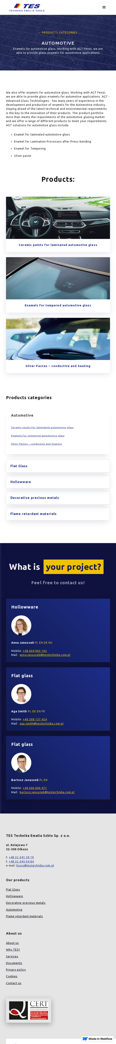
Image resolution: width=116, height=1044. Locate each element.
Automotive (14, 909)
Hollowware (14, 896)
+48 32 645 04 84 (21, 861)
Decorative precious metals (26, 902)
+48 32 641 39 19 (21, 857)
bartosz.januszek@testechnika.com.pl (47, 792)
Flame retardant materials (24, 916)
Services (12, 956)
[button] (104, 7)
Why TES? (13, 949)
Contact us (14, 983)
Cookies (11, 976)
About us (12, 943)
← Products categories (56, 32)
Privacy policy (16, 969)
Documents (14, 963)
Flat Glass (13, 889)
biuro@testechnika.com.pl (35, 865)
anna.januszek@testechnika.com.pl (45, 655)
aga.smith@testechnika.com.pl (41, 723)
